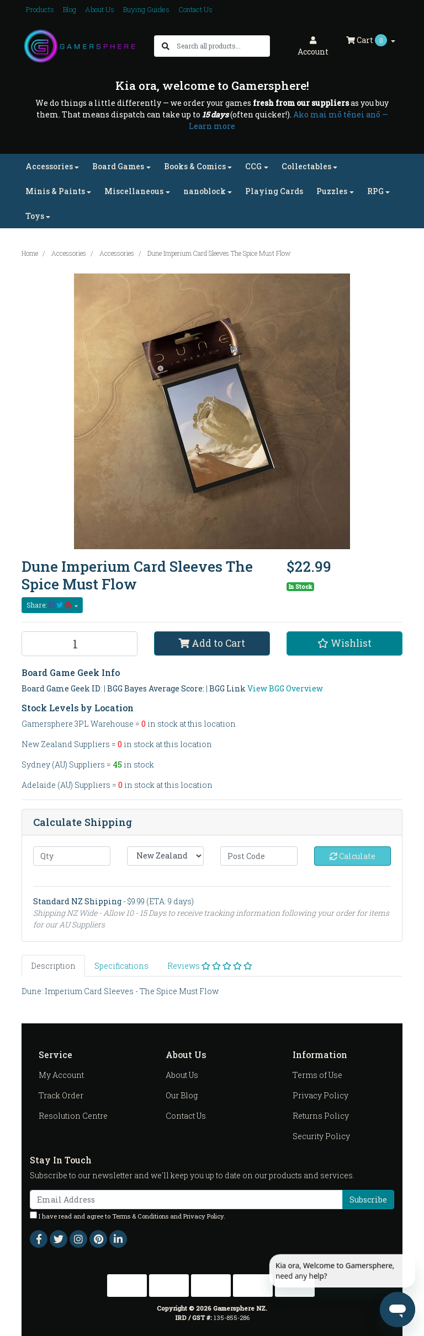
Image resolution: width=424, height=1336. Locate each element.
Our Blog (182, 1095)
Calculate (352, 856)
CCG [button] (253, 166)
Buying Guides (146, 9)
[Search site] (166, 46)
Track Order (61, 1095)
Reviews (209, 966)
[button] (344, 643)
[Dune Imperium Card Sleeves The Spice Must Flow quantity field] (79, 643)
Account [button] (313, 46)
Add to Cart (211, 643)
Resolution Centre (73, 1115)
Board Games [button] (118, 166)
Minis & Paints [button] (55, 191)
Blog (69, 9)
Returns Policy (321, 1115)
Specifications (121, 966)
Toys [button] (34, 216)
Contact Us (195, 9)
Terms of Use (317, 1075)
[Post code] (259, 856)
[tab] (53, 965)
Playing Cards (274, 191)
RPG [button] (375, 191)
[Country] (165, 856)
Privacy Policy (320, 1095)
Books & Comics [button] (195, 166)
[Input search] (223, 46)
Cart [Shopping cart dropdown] (367, 40)
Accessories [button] (49, 166)
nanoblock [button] (204, 191)
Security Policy (321, 1136)
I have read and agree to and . (127, 1215)
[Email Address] (186, 1199)
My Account (61, 1075)
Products (40, 9)
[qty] (71, 856)
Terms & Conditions (140, 1216)
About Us (99, 9)
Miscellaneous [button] (133, 191)
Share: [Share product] (49, 604)
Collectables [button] (306, 166)
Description (53, 966)
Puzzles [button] (331, 191)
